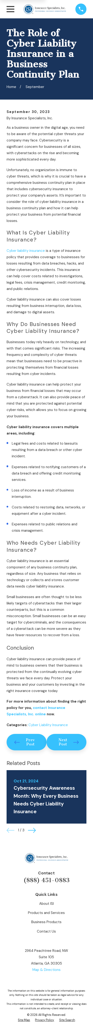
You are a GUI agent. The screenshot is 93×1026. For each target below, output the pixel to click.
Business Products (46, 922)
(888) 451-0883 (46, 880)
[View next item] (32, 830)
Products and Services (46, 912)
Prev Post (24, 742)
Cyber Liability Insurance (48, 725)
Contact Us (46, 931)
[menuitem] (24, 1020)
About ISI (46, 903)
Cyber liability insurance (26, 250)
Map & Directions (46, 969)
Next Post (68, 742)
